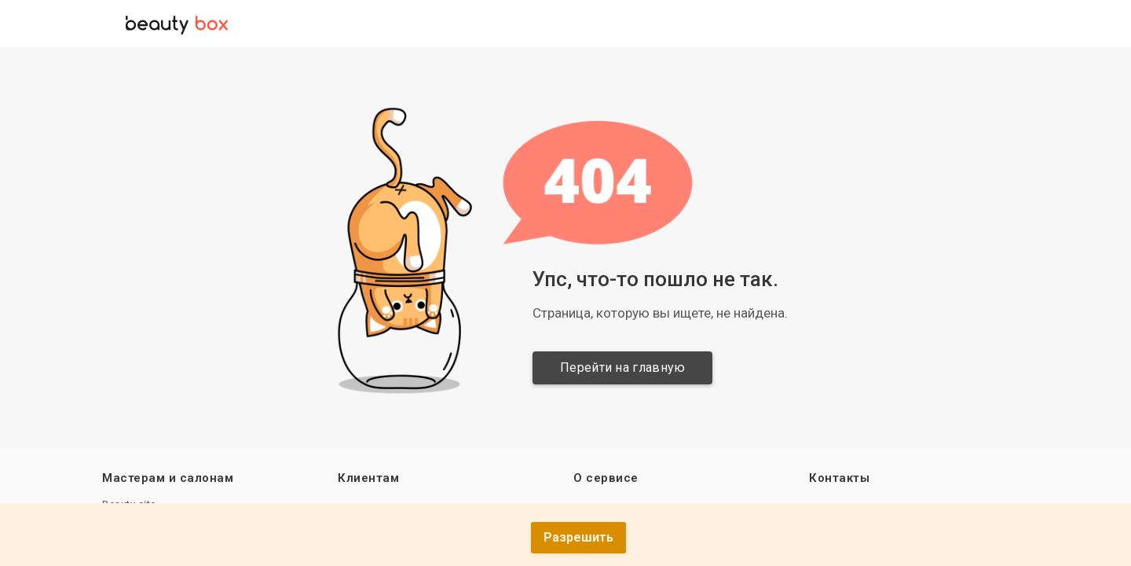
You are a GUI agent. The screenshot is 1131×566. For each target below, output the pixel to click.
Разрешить (578, 537)
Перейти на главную (624, 367)
